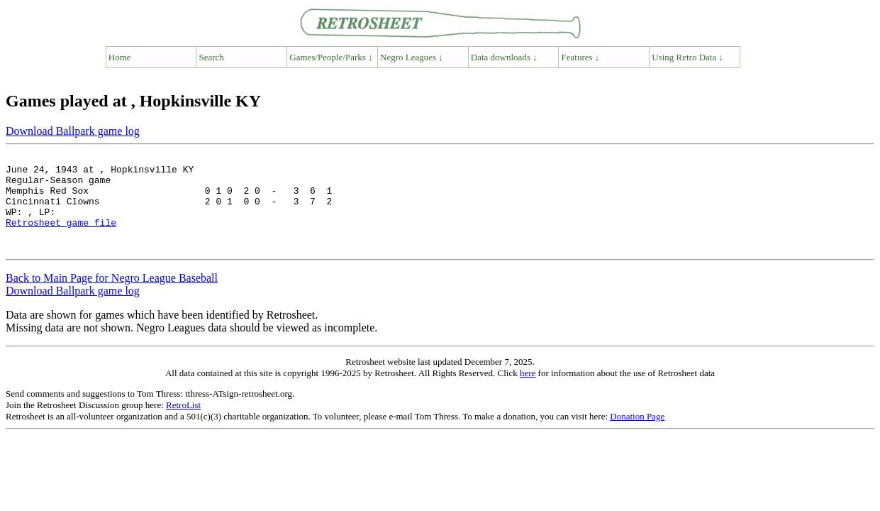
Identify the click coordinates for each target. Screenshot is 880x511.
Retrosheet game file (61, 237)
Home (119, 57)
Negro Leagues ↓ (411, 57)
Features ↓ (581, 57)
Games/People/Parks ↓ (330, 57)
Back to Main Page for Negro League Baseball (112, 297)
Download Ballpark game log (73, 131)
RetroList (183, 424)
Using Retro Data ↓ (687, 57)
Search (211, 57)
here (527, 392)
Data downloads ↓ (504, 57)
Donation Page (637, 435)
